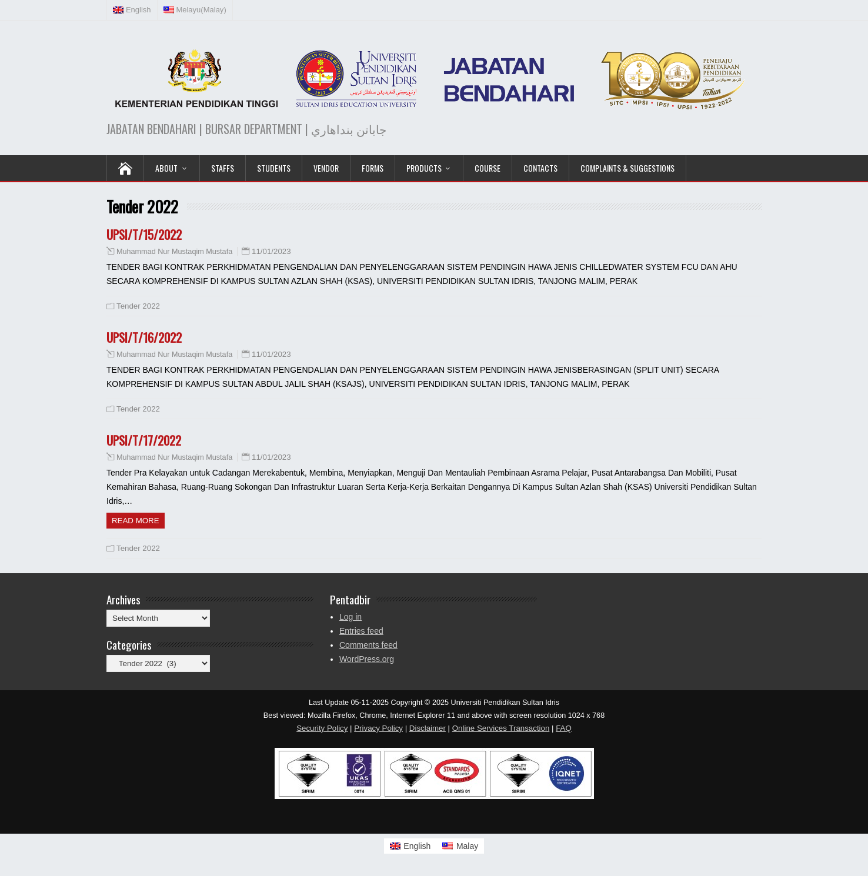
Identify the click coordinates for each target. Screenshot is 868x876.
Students (274, 168)
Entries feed (361, 631)
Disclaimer (427, 728)
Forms (372, 168)
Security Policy (322, 728)
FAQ (564, 728)
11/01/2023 (271, 251)
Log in (350, 616)
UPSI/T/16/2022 (144, 337)
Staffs (222, 168)
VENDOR (326, 168)
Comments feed (368, 645)
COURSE (487, 168)
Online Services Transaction (501, 728)
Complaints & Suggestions (627, 168)
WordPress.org (366, 659)
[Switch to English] (410, 846)
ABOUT (166, 168)
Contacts (540, 168)
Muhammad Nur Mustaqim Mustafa (174, 252)
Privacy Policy (378, 728)
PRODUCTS (424, 168)
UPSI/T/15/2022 (144, 234)
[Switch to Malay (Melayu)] (195, 10)
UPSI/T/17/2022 (143, 440)
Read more (135, 520)
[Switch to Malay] (460, 846)
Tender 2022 (138, 306)
